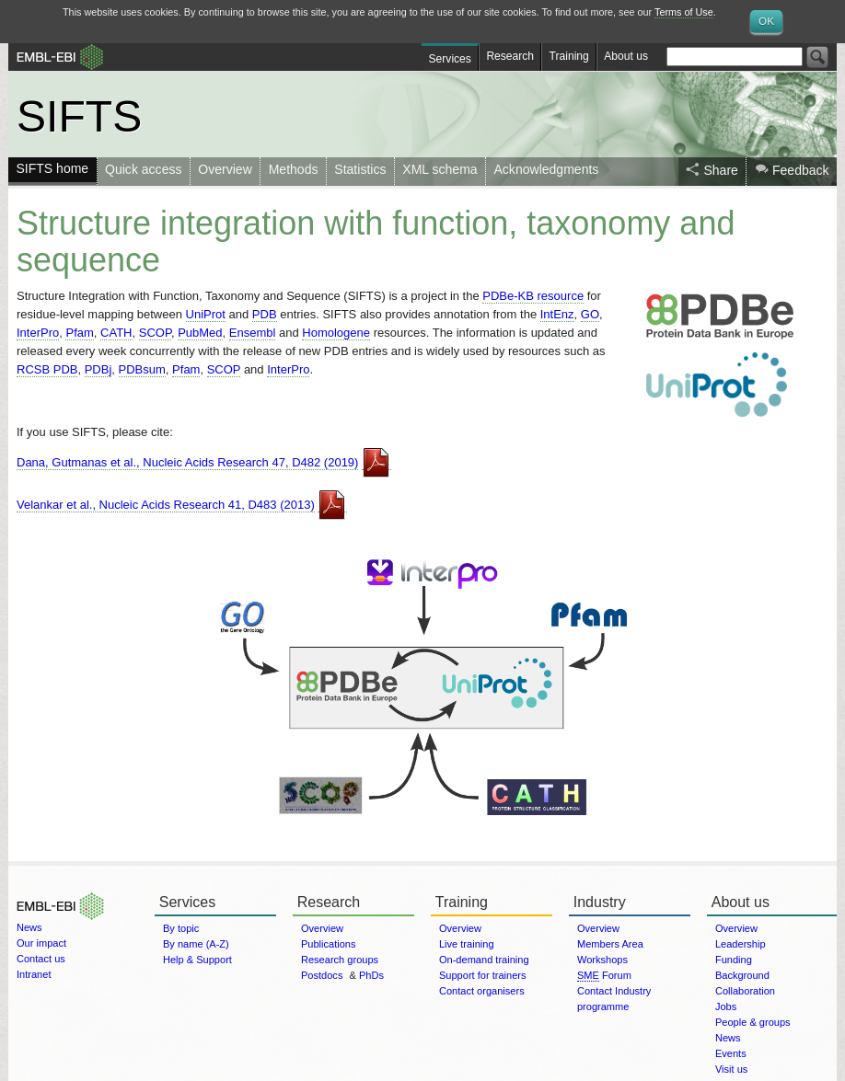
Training (569, 56)
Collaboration (745, 990)
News (29, 927)
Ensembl (252, 332)
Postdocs (321, 975)
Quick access (143, 169)
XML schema (439, 169)
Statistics (360, 169)
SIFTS (79, 116)
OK (766, 21)
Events (731, 1053)
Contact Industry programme (614, 998)
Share (720, 170)
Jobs (725, 1006)
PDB (264, 314)
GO (590, 314)
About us (626, 56)
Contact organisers (482, 990)
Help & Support (197, 959)
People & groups (753, 1022)
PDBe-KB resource (533, 296)
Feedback (800, 170)
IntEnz (557, 314)
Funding (733, 959)
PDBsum (142, 369)
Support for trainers (483, 975)
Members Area (610, 943)
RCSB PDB (47, 369)
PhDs (371, 975)
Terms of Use (683, 11)
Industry (599, 902)
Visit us (731, 1069)
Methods (293, 169)
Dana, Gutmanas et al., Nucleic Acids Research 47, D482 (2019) (187, 462)
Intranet (34, 974)
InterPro (38, 332)
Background (742, 975)
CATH (116, 332)
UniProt (206, 314)
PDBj (98, 369)
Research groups (339, 959)
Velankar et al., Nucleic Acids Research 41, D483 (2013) (166, 505)
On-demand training (484, 959)
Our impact (41, 943)
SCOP (155, 332)
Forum (604, 976)
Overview (224, 169)
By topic (181, 928)
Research (510, 56)
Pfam (79, 332)
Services (450, 58)
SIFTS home (52, 168)
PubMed (200, 332)
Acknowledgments (546, 169)
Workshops (602, 959)
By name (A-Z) (196, 943)
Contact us (41, 958)
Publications (328, 943)
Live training (466, 943)
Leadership (740, 943)
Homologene (336, 332)
